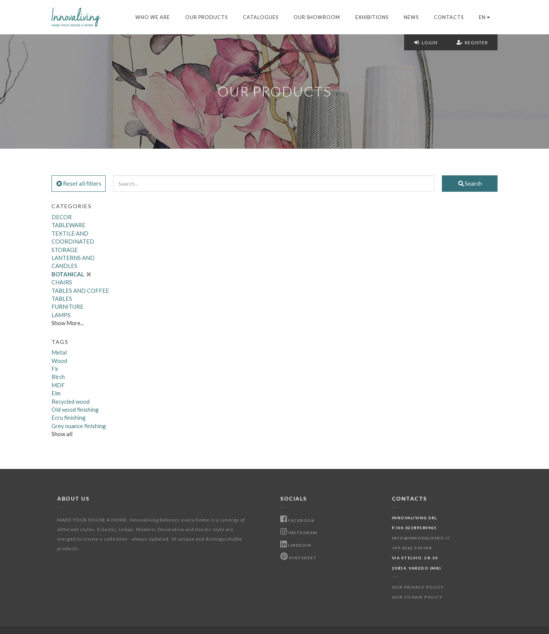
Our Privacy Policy (418, 587)
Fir (55, 368)
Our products (206, 17)
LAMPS (61, 314)
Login (426, 42)
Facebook (297, 520)
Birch (58, 376)
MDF (58, 385)
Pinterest (298, 557)
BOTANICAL (71, 274)
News (411, 17)
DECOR (61, 216)
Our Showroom (317, 17)
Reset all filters (78, 183)
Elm (56, 393)
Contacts (449, 17)
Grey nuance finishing (78, 425)
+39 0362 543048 (412, 548)
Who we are (152, 17)
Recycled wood (70, 401)
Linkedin (295, 545)
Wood (59, 360)
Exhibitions (371, 17)
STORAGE (64, 249)
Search (470, 183)
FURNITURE (67, 306)
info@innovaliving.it (421, 538)
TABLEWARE (68, 224)
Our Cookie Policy (417, 597)
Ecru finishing (68, 417)
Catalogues (260, 17)
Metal (59, 352)
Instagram (299, 532)
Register (472, 42)
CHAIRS (61, 282)
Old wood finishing (75, 409)
